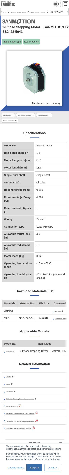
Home (6, 12)
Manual (10, 386)
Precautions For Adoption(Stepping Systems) (33, 424)
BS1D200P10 (14, 353)
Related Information (40, 122)
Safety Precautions (17, 409)
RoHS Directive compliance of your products (33, 402)
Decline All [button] (53, 467)
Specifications (10, 115)
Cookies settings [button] (16, 467)
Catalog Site (13, 394)
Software (11, 379)
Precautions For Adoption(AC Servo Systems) (34, 416)
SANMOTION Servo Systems (28, 12)
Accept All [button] (34, 467)
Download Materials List (38, 115)
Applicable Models (13, 122)
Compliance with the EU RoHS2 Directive (31, 431)
